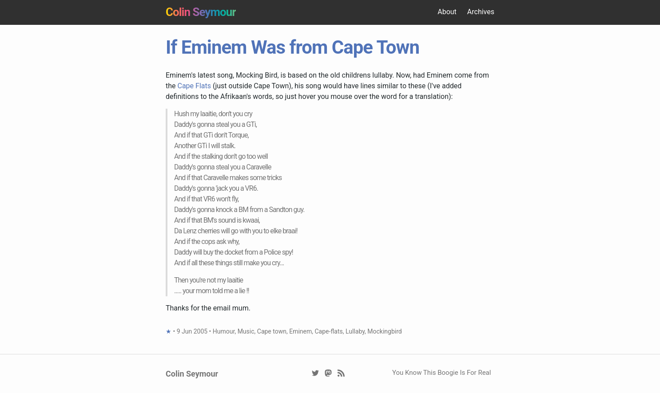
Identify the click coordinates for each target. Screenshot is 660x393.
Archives (480, 12)
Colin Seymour (201, 12)
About (447, 12)
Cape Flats (194, 86)
